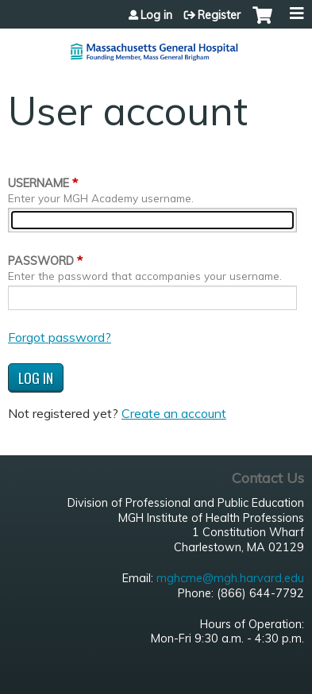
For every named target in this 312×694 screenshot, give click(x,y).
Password (41, 261)
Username (38, 183)
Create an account (173, 413)
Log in (156, 15)
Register (219, 15)
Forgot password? (59, 337)
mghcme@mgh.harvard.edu (230, 578)
